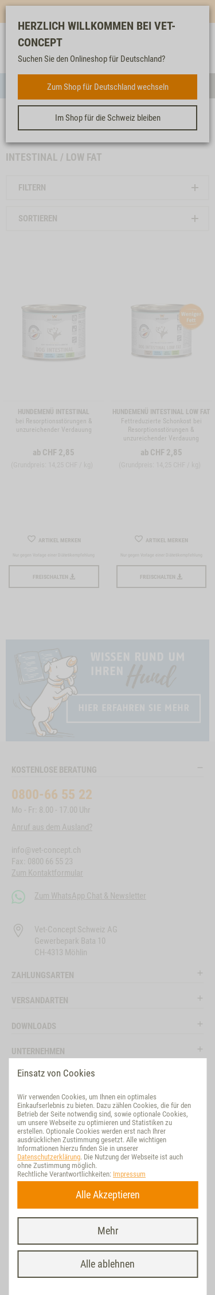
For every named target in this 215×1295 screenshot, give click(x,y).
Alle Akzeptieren (108, 1195)
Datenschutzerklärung (48, 1157)
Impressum (129, 1174)
